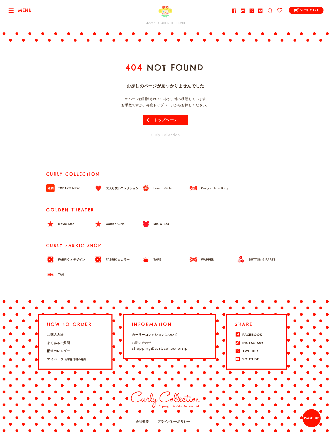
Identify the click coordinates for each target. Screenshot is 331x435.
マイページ (66, 359)
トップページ (165, 120)
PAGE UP (311, 418)
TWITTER (246, 351)
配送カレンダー (58, 351)
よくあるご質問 (58, 343)
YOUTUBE (247, 359)
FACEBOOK (248, 335)
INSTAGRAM (249, 343)
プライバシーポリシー (173, 421)
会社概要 (142, 421)
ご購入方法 (55, 335)
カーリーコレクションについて (154, 335)
